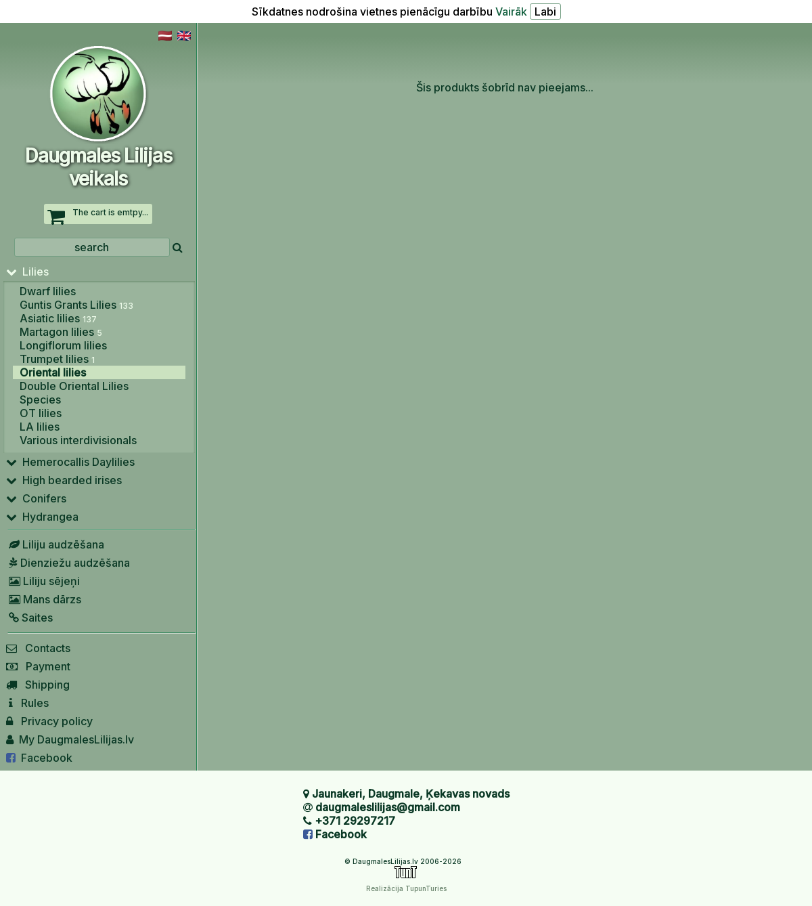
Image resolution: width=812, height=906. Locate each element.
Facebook (39, 757)
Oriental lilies (53, 372)
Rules (27, 703)
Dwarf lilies (48, 291)
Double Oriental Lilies (74, 386)
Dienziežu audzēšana (68, 562)
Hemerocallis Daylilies (70, 462)
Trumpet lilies (57, 359)
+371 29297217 (355, 820)
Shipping (38, 684)
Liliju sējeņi (43, 581)
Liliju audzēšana (55, 544)
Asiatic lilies (58, 318)
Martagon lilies (61, 332)
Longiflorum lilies (63, 345)
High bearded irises (64, 480)
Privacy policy (49, 721)
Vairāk (511, 11)
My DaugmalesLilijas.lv (70, 739)
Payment (38, 666)
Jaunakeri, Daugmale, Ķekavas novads (411, 793)
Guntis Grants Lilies (76, 304)
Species (40, 399)
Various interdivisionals (78, 440)
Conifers (36, 498)
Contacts (38, 648)
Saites (29, 617)
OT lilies (41, 413)
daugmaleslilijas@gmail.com (387, 807)
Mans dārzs (43, 599)
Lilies (27, 271)
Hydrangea (42, 516)
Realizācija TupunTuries (406, 888)
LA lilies (40, 426)
